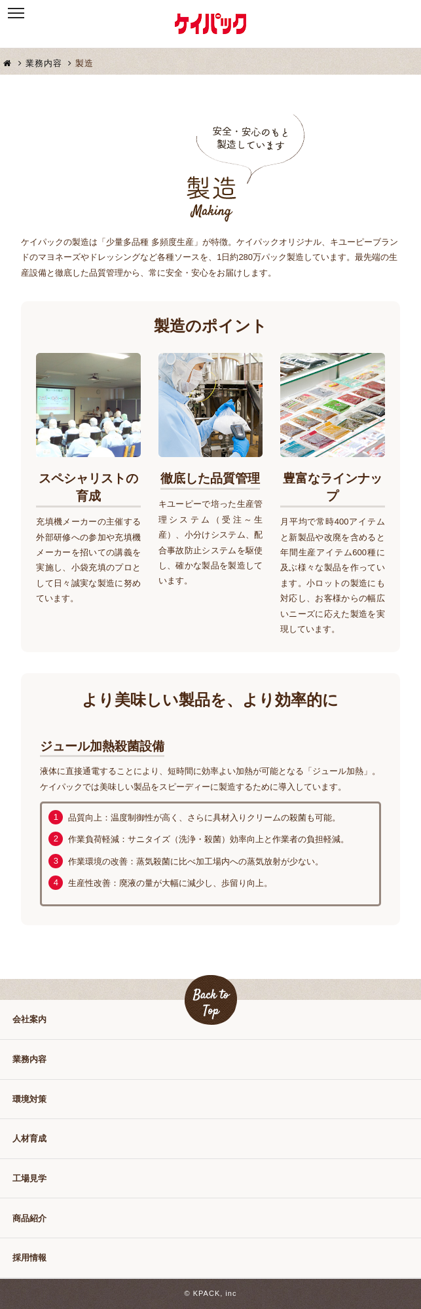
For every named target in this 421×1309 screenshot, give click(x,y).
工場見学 (29, 1178)
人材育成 (29, 1138)
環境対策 (29, 1099)
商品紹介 (29, 1218)
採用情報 (29, 1258)
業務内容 (49, 63)
